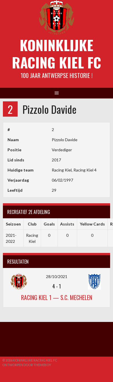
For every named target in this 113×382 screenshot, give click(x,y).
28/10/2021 (56, 276)
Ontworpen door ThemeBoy (26, 365)
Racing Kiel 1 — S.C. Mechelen (56, 297)
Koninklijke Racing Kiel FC (56, 53)
